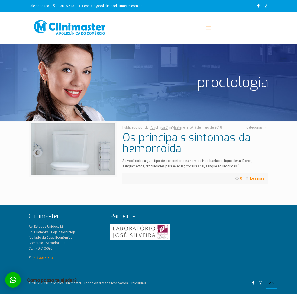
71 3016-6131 (66, 6)
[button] (13, 280)
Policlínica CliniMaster (166, 127)
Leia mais (257, 178)
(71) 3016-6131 (43, 258)
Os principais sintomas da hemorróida (186, 143)
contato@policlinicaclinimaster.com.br (113, 6)
